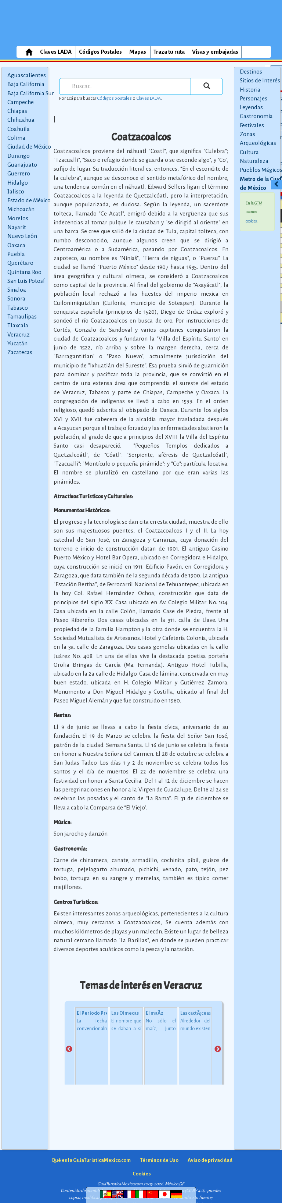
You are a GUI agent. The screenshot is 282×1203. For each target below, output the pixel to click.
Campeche (20, 102)
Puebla (16, 254)
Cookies (142, 1174)
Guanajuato (22, 164)
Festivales (252, 125)
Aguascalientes (26, 75)
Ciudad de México (29, 146)
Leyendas (251, 107)
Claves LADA (56, 52)
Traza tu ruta (169, 52)
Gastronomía (256, 116)
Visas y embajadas (215, 52)
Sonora (16, 298)
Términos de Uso (159, 1160)
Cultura (249, 152)
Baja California (25, 84)
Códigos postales (114, 98)
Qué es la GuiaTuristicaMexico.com (91, 1160)
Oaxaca (16, 245)
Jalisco (15, 191)
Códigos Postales (100, 52)
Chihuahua (21, 120)
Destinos (251, 71)
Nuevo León (22, 236)
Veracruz (18, 334)
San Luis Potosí (25, 281)
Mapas (137, 52)
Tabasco (17, 308)
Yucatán (17, 343)
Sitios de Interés (260, 80)
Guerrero (18, 173)
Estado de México (29, 200)
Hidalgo (17, 182)
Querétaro (20, 263)
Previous (69, 1049)
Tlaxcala (17, 325)
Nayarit (16, 227)
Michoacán (21, 209)
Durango (18, 156)
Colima (16, 138)
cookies (251, 221)
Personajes (253, 98)
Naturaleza (254, 161)
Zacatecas (19, 352)
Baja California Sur (30, 93)
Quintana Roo (24, 272)
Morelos (17, 218)
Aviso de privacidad (210, 1160)
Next (217, 1049)
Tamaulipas (22, 316)
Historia (250, 89)
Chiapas (17, 111)
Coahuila (18, 129)
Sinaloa (16, 289)
